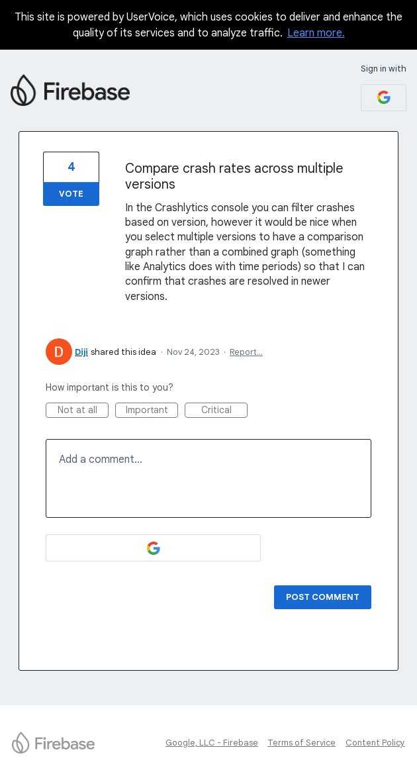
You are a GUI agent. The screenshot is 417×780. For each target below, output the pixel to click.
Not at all (83, 411)
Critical (224, 411)
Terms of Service (301, 742)
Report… (246, 352)
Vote (71, 193)
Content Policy (375, 742)
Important (152, 411)
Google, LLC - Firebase (211, 742)
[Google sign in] (383, 97)
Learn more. (316, 33)
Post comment (322, 597)
